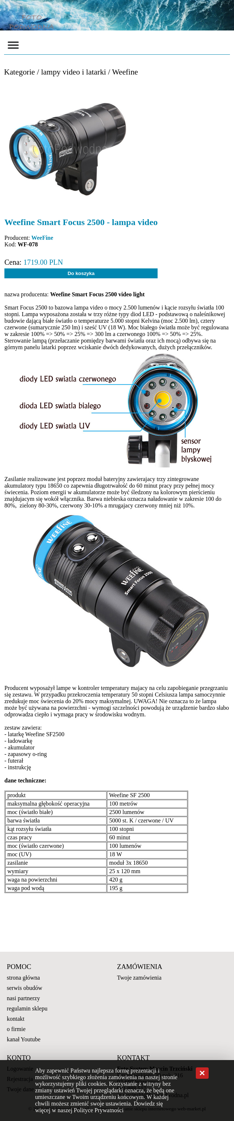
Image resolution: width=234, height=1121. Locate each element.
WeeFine (42, 238)
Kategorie (19, 72)
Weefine (125, 72)
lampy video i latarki (73, 72)
